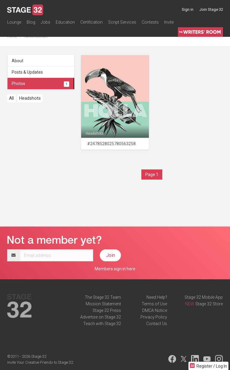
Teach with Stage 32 (102, 323)
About (17, 60)
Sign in (187, 9)
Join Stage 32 (211, 9)
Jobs (45, 22)
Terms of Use (154, 303)
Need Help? (156, 297)
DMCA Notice (154, 310)
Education (65, 22)
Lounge (14, 22)
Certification (91, 22)
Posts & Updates (27, 72)
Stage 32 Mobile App (203, 297)
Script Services (122, 22)
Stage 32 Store (209, 303)
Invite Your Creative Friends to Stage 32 (40, 362)
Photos (40, 83)
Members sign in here (115, 268)
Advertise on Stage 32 (100, 317)
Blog (31, 22)
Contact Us (156, 323)
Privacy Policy (153, 317)
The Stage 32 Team (103, 297)
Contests (150, 22)
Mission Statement (103, 303)
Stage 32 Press (107, 310)
